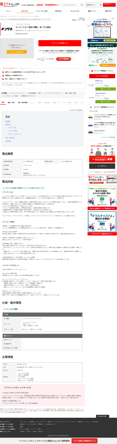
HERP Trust (99, 81)
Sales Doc (40, 431)
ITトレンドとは (23, 421)
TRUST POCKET (100, 93)
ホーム (8, 11)
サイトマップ (87, 421)
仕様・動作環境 (9, 138)
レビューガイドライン (41, 421)
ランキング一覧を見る (108, 137)
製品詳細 (7, 124)
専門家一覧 (40, 424)
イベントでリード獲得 (36, 429)
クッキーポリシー (72, 421)
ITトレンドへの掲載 (24, 429)
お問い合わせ (95, 421)
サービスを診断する (60, 43)
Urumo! (29, 431)
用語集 (21, 426)
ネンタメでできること (14, 134)
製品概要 (7, 121)
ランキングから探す (42, 11)
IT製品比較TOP (3, 16)
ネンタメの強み (12, 130)
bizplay (34, 431)
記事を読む (58, 11)
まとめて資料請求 (63, 59)
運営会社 (80, 421)
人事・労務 (12, 16)
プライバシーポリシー (61, 421)
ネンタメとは (12, 127)
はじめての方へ (75, 11)
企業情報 (7, 141)
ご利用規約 (31, 421)
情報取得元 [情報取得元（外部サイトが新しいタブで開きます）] (82, 18)
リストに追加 (105, 89)
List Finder (22, 431)
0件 (108, 86)
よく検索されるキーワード (51, 424)
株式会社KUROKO (22, 34)
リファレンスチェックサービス (24, 16)
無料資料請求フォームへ (109, 4)
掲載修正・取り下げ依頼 (78, 20)
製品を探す (25, 11)
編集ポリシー (51, 421)
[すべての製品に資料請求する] (84, 440)
